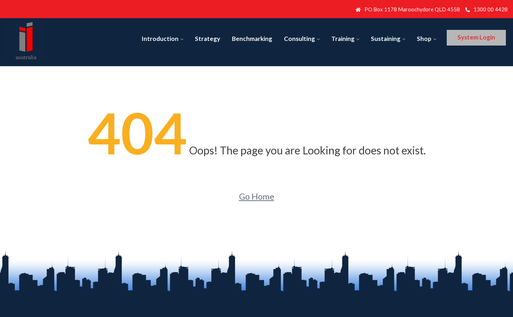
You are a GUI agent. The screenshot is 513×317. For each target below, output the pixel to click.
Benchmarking (252, 38)
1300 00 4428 (486, 9)
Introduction (159, 38)
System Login (476, 37)
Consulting (299, 38)
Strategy (207, 38)
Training (342, 38)
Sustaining (385, 38)
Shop (424, 38)
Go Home (256, 196)
